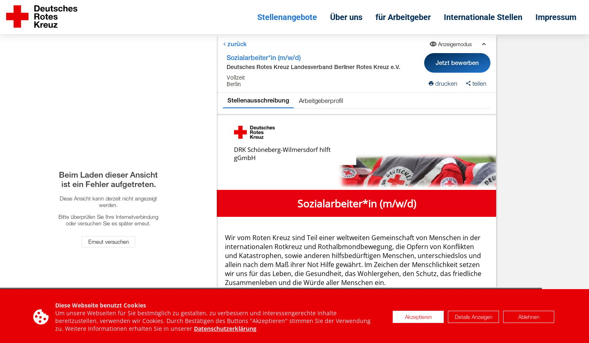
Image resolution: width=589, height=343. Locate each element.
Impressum (555, 17)
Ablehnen (529, 318)
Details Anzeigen (473, 318)
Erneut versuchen (108, 241)
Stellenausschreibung (258, 100)
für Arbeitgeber (403, 17)
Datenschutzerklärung (225, 330)
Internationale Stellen (483, 17)
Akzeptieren (418, 318)
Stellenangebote (287, 17)
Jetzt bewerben (457, 62)
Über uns (346, 17)
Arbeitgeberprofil (321, 100)
